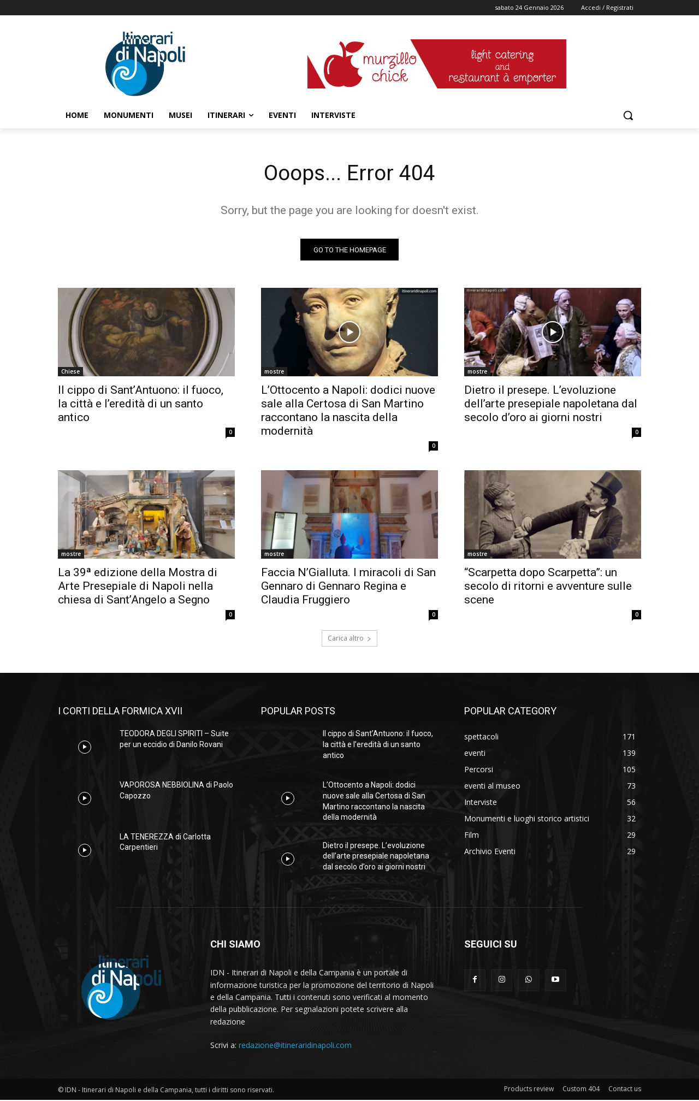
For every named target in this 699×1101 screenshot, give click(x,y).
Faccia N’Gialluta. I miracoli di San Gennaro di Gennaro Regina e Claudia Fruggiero (348, 587)
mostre (274, 372)
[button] (628, 115)
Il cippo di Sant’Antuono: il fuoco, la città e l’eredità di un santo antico (140, 404)
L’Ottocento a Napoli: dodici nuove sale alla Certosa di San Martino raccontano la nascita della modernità (348, 411)
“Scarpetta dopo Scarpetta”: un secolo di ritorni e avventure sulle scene (548, 587)
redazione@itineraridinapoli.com (295, 1045)
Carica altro (349, 639)
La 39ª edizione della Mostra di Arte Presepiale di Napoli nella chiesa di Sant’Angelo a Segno (137, 587)
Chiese (70, 372)
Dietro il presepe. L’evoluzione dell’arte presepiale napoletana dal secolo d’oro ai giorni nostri (550, 404)
